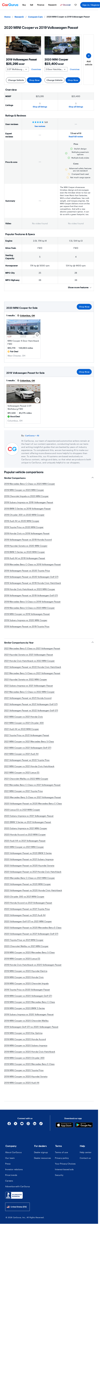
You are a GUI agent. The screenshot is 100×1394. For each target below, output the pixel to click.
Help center (85, 1138)
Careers (9, 1167)
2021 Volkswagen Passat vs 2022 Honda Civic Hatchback (32, 663)
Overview (36, 69)
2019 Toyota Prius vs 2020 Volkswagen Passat (27, 986)
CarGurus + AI (32, 435)
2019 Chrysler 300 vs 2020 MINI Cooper (24, 514)
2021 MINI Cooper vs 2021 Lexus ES (21, 768)
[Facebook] (9, 1110)
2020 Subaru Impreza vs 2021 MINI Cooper (25, 824)
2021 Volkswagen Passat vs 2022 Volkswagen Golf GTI (31, 706)
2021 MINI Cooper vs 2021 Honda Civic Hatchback (29, 762)
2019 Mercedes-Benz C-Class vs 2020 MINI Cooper (29, 483)
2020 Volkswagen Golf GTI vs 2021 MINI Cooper (28, 917)
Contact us (85, 1144)
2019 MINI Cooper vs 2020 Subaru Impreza (25, 1041)
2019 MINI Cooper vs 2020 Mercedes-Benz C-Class (29, 998)
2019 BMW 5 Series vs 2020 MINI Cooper (24, 552)
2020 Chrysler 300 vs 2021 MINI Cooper (24, 893)
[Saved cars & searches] (75, 5)
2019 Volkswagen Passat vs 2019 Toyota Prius (26, 626)
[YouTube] (22, 1110)
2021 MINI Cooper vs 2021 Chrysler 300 (24, 719)
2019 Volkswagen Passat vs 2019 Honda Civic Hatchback (32, 583)
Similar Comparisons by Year (49, 638)
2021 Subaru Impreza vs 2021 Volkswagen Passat (28, 682)
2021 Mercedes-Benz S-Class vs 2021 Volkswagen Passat (32, 669)
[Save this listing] (37, 335)
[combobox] (17, 1193)
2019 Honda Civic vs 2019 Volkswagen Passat (26, 533)
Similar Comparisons (49, 478)
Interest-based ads (64, 1155)
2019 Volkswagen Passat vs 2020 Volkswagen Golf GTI (31, 577)
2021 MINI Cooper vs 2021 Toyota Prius (23, 787)
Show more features (80, 287)
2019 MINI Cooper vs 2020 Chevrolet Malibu (26, 1017)
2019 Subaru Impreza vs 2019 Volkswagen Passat (28, 502)
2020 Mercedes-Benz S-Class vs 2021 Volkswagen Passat (32, 793)
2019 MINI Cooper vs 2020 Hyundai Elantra (25, 967)
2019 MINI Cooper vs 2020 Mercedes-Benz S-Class (29, 948)
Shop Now (34, 80)
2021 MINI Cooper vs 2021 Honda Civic (23, 713)
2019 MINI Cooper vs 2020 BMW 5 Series (24, 1004)
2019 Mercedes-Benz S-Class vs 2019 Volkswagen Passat (32, 601)
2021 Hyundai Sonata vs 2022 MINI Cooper (25, 675)
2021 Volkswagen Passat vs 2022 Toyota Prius (27, 756)
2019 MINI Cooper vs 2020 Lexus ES (22, 955)
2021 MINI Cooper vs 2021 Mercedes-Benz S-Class (29, 737)
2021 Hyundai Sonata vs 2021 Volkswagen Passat (28, 651)
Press (8, 1149)
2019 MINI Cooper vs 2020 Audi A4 (21, 1079)
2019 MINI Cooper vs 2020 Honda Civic (24, 973)
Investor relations (14, 1155)
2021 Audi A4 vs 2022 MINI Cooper (21, 725)
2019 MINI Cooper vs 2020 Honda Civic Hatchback (29, 1048)
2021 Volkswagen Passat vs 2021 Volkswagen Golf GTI (31, 700)
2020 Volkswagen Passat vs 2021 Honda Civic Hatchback (32, 868)
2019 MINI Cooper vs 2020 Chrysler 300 (24, 1054)
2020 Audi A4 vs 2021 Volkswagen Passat (25, 837)
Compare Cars (35, 17)
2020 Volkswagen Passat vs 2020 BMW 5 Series (28, 849)
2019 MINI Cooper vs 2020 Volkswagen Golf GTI (28, 992)
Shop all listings (40, 107)
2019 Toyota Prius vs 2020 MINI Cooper (24, 527)
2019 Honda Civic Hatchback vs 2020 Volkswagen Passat (32, 961)
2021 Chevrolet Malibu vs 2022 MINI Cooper (26, 775)
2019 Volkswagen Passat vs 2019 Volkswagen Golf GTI (31, 595)
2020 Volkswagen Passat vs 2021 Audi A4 (25, 911)
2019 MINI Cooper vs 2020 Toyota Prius (24, 1066)
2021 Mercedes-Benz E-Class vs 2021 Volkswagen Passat (32, 644)
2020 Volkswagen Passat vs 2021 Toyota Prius (27, 905)
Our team (10, 1144)
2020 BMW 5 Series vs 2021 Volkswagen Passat (27, 818)
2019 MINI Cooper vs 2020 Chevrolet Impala (26, 979)
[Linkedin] (34, 1110)
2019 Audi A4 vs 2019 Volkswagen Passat (24, 558)
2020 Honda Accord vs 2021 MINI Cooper (25, 830)
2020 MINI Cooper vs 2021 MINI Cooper (24, 843)
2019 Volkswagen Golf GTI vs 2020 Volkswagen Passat (31, 1023)
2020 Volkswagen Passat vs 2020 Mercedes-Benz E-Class (32, 924)
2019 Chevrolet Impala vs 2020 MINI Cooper (26, 496)
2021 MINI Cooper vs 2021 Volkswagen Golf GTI (27, 744)
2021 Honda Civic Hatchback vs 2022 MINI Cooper (29, 657)
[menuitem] (24, 5)
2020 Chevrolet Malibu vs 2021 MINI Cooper (26, 942)
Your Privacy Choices (65, 1149)
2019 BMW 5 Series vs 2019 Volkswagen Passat (27, 508)
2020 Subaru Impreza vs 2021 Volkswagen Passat (29, 812)
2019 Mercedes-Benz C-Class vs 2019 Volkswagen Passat (32, 564)
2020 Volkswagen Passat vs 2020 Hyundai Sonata (29, 861)
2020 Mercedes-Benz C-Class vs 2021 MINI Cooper (29, 874)
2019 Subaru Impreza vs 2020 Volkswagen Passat (29, 1010)
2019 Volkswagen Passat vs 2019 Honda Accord (28, 539)
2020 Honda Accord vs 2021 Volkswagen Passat (28, 899)
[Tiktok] (41, 1110)
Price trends (11, 1161)
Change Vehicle (16, 80)
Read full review (76, 136)
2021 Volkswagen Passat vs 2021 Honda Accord (28, 694)
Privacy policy (62, 1144)
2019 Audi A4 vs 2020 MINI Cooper (21, 521)
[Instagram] (28, 1110)
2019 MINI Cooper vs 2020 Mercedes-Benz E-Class (29, 1060)
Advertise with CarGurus (17, 1172)
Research (19, 17)
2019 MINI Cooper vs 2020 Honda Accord (25, 1035)
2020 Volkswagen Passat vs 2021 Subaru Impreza (29, 855)
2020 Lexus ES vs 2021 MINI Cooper (22, 806)
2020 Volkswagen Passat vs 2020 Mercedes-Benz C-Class (33, 799)
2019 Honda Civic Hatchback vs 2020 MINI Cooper (29, 589)
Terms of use (61, 1138)
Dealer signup (41, 1138)
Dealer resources (42, 1144)
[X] (15, 1110)
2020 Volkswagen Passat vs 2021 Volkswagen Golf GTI (31, 930)
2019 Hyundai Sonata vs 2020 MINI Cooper (25, 545)
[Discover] (66, 5)
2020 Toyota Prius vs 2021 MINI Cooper (23, 936)
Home (7, 17)
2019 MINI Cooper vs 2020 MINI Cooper (24, 490)
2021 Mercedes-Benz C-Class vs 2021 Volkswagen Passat (32, 781)
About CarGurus (13, 1138)
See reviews (40, 126)
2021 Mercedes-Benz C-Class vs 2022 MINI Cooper (29, 688)
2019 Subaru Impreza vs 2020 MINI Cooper (25, 620)
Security (59, 1161)
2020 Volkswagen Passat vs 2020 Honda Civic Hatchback (33, 886)
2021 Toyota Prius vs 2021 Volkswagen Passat (26, 731)
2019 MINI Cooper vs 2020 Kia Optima (23, 1029)
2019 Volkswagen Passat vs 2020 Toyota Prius (27, 570)
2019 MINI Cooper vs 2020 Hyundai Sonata (25, 1072)
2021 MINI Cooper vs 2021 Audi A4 (21, 750)
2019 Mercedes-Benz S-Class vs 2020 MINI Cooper (29, 608)
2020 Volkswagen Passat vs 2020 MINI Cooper (27, 880)
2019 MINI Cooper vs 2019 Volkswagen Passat (27, 614)
